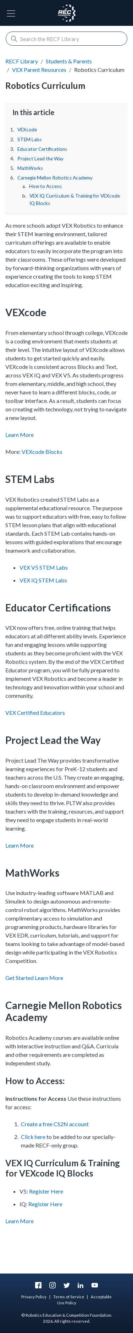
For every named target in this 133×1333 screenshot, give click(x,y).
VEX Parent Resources (39, 69)
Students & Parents (69, 61)
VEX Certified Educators (35, 712)
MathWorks (30, 168)
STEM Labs (29, 139)
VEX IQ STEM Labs (43, 580)
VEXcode (27, 129)
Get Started (19, 977)
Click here (33, 1136)
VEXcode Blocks (42, 451)
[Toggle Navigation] (11, 13)
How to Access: (45, 186)
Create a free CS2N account (55, 1124)
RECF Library (21, 61)
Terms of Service (68, 1296)
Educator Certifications (42, 149)
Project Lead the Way (40, 158)
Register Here (46, 1191)
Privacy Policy (33, 1296)
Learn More (19, 434)
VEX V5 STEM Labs (44, 567)
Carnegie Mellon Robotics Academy (55, 178)
